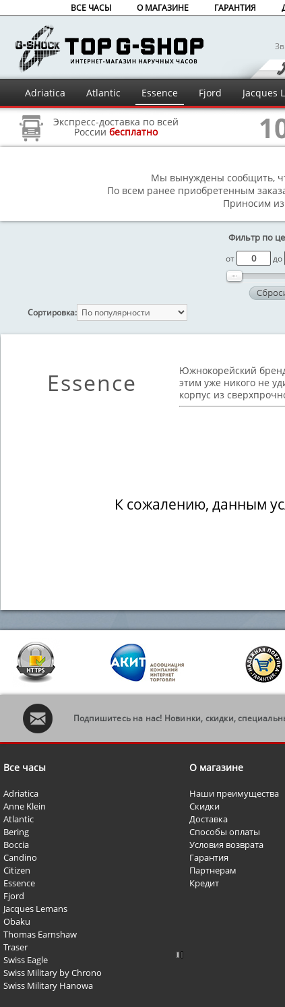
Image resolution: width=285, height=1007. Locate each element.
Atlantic (103, 92)
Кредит (204, 883)
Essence (159, 92)
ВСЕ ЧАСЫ (91, 7)
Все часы (24, 767)
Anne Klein (24, 806)
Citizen (16, 870)
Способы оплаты (224, 832)
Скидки (204, 806)
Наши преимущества (234, 793)
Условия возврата (226, 844)
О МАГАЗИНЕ (163, 7)
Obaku (16, 921)
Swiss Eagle (25, 960)
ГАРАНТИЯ (235, 7)
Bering (16, 832)
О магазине (216, 767)
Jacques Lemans (35, 909)
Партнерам (212, 870)
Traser (15, 947)
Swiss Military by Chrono (52, 973)
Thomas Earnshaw (40, 934)
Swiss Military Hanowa (48, 985)
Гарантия (208, 857)
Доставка (208, 819)
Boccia (16, 844)
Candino (20, 857)
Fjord (210, 92)
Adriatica (45, 92)
